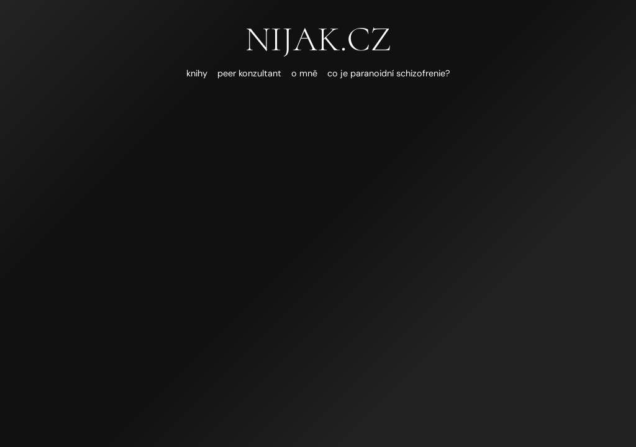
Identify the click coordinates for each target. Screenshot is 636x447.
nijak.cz (318, 39)
